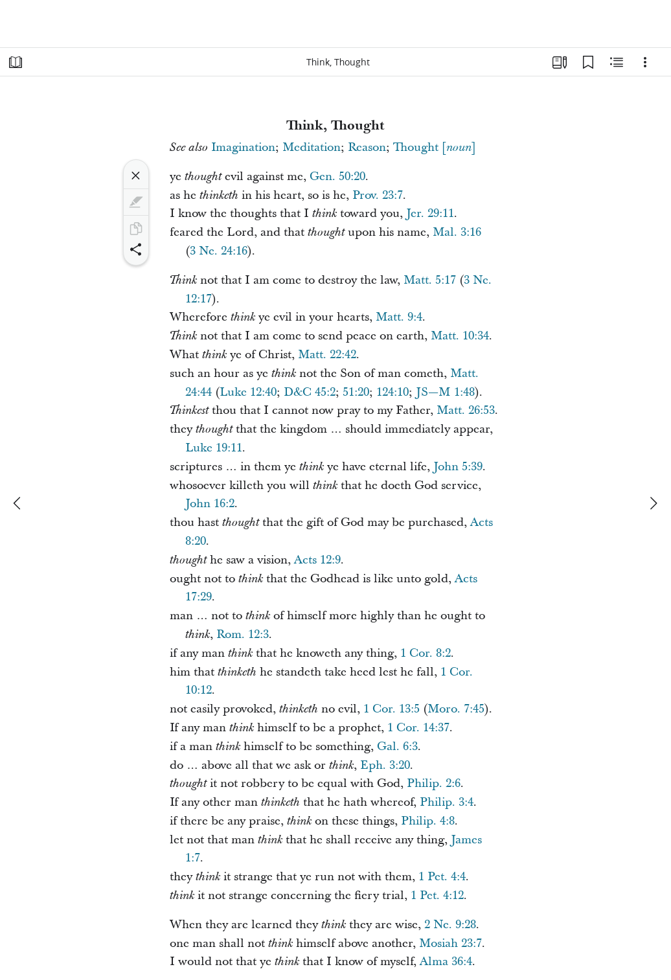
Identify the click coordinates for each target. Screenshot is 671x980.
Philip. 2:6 (434, 783)
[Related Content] (617, 62)
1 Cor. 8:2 (425, 653)
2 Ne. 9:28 (450, 925)
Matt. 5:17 (430, 280)
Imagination (243, 147)
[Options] (645, 62)
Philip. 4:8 (428, 821)
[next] (653, 503)
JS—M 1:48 (445, 392)
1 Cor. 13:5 (391, 709)
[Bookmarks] (588, 62)
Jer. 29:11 (430, 213)
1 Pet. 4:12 (437, 895)
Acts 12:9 (317, 560)
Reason (367, 147)
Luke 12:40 (248, 392)
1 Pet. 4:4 (442, 877)
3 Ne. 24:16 (218, 251)
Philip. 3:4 (446, 802)
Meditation (311, 147)
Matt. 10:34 (460, 336)
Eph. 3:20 (385, 765)
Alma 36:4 (446, 961)
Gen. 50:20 (337, 176)
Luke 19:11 (213, 448)
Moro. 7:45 (455, 709)
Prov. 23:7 (377, 195)
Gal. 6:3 (397, 746)
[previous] (18, 503)
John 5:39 (458, 467)
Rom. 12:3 (242, 634)
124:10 (392, 392)
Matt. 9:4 (399, 317)
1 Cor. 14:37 (418, 728)
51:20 (356, 392)
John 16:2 (209, 504)
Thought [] (434, 147)
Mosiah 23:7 (450, 943)
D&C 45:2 (310, 392)
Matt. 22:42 (327, 355)
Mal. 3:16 (457, 232)
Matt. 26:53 (466, 410)
